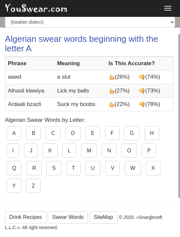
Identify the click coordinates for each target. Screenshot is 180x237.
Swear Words (68, 217)
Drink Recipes (25, 217)
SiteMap (103, 217)
